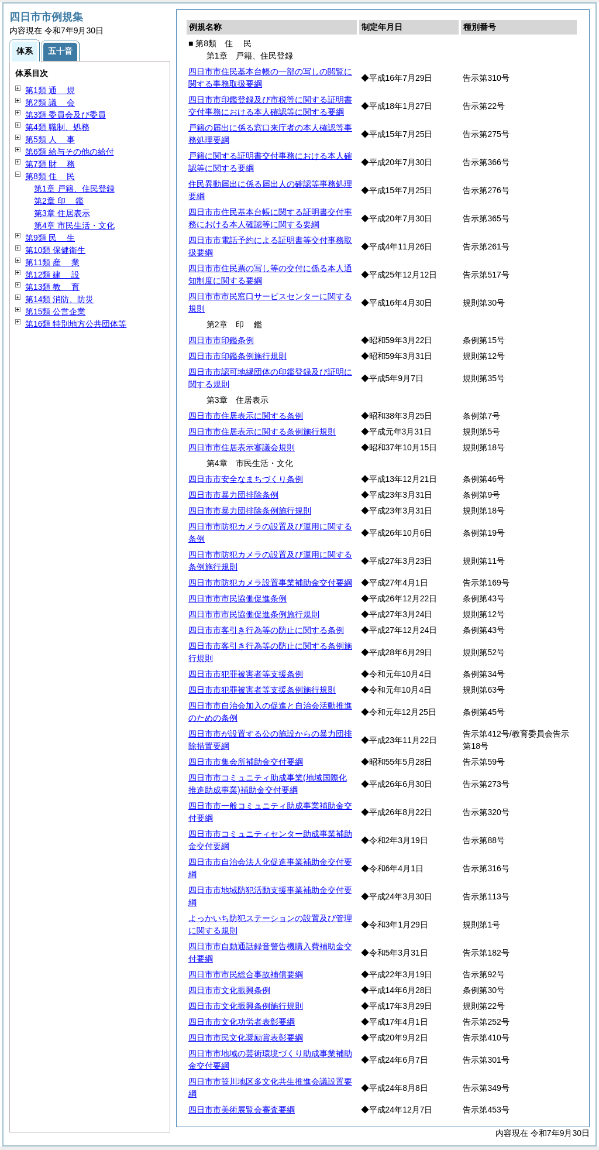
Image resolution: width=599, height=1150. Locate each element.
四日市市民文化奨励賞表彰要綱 (245, 1037)
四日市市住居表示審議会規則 (241, 447)
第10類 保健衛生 (55, 250)
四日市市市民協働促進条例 (237, 598)
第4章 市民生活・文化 (74, 225)
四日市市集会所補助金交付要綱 (245, 761)
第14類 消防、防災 (59, 299)
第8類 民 (50, 176)
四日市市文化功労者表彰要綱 (241, 1021)
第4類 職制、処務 (57, 127)
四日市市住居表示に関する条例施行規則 (262, 431)
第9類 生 (50, 237)
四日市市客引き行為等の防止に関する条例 (266, 630)
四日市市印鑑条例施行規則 (237, 356)
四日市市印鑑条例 (221, 340)
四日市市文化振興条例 (229, 990)
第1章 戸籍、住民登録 (74, 188)
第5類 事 (50, 139)
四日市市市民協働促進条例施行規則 (253, 614)
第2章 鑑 (59, 201)
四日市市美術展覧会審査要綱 (241, 1109)
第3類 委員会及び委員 (65, 114)
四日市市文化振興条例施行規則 (245, 1006)
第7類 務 (50, 164)
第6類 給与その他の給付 (69, 151)
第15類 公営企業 (55, 311)
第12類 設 (52, 274)
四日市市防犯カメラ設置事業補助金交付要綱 (270, 582)
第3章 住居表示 (62, 213)
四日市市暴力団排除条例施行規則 (249, 510)
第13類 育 (52, 287)
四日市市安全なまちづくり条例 (245, 479)
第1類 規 (50, 90)
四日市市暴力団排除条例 (233, 494)
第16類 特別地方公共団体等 (75, 323)
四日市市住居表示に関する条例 (245, 415)
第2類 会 (50, 102)
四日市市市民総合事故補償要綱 (245, 974)
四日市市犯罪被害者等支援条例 (245, 674)
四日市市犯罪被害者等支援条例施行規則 (262, 689)
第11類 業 (52, 262)
